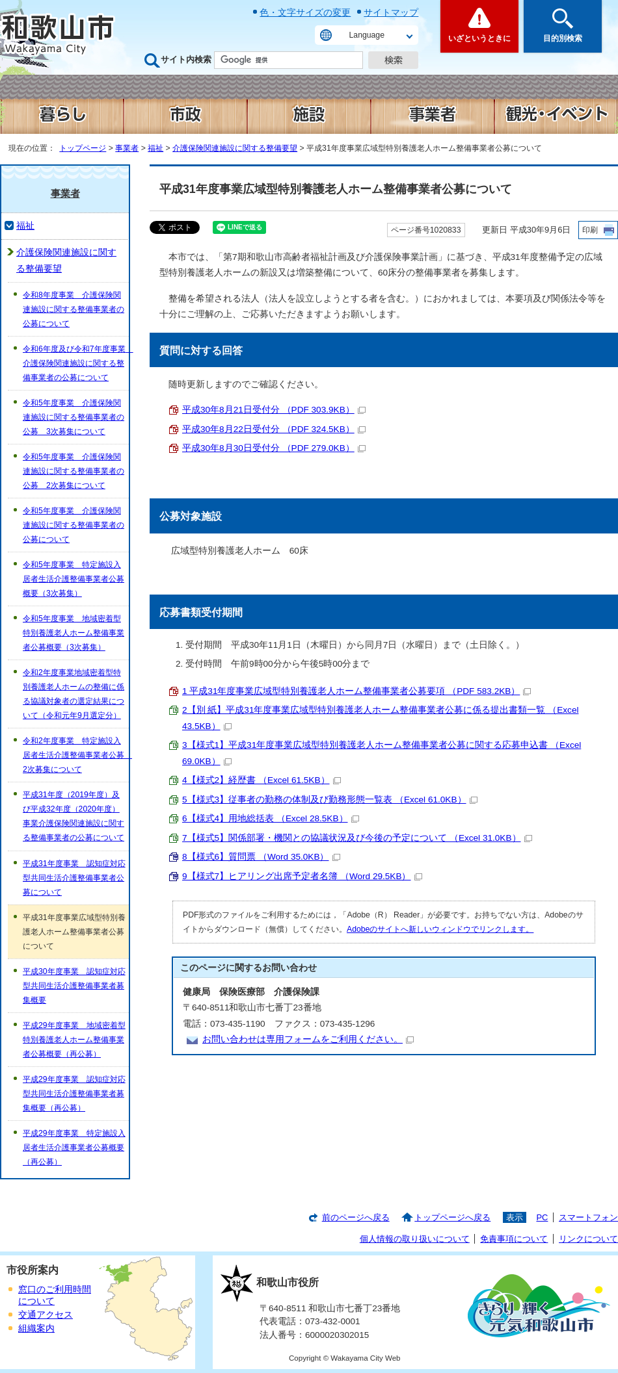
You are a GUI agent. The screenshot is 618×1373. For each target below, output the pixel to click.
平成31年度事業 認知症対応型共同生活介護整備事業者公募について (74, 878)
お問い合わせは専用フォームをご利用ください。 (308, 1039)
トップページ (82, 148)
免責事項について (514, 1239)
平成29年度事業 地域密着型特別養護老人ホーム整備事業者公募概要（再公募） (74, 1040)
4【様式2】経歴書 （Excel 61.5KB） (261, 780)
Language (366, 35)
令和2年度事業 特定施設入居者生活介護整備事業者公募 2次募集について (76, 755)
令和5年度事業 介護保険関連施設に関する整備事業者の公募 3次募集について (73, 417)
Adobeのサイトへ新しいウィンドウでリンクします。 (440, 929)
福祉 (155, 148)
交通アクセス (45, 1315)
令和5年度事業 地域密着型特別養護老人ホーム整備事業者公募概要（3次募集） (73, 633)
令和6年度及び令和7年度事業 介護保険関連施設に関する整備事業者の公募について (76, 363)
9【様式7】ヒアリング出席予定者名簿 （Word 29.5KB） (302, 876)
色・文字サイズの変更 (305, 12)
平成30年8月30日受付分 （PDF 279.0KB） (274, 448)
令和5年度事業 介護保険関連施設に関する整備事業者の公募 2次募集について (73, 471)
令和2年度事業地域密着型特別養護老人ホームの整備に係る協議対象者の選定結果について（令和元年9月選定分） (73, 694)
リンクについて (588, 1239)
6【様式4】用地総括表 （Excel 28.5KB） (270, 818)
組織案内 (36, 1328)
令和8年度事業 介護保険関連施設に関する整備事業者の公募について (73, 309)
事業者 (127, 148)
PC (542, 1217)
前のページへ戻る (356, 1217)
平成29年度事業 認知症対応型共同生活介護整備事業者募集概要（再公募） (74, 1093)
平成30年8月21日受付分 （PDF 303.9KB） (274, 410)
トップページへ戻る (452, 1217)
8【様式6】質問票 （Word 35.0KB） (261, 857)
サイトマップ (391, 12)
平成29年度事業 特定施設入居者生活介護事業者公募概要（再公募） (74, 1147)
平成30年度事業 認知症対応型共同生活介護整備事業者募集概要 (74, 986)
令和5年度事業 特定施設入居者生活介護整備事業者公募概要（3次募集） (73, 579)
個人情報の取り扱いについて (415, 1239)
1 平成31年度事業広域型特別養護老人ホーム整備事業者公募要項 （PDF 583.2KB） (356, 691)
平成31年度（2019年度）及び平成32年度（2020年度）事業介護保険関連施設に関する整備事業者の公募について (73, 816)
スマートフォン (588, 1217)
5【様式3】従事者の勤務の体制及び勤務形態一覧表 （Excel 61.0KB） (329, 799)
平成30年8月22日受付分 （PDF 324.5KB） (274, 429)
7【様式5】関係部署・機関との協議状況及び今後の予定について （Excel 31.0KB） (357, 838)
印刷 (590, 230)
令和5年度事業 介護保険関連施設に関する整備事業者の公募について (73, 525)
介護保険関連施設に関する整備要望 (234, 148)
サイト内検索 (186, 59)
